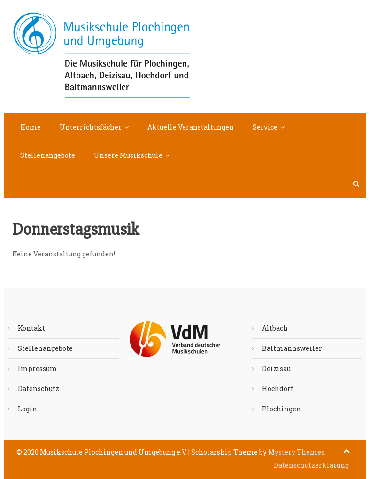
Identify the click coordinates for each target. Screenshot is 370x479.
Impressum (37, 368)
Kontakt (31, 328)
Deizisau (276, 368)
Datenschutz (38, 388)
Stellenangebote (47, 155)
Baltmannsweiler (292, 348)
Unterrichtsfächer (91, 127)
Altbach (275, 328)
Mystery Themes (296, 452)
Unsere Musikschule (128, 155)
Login (27, 408)
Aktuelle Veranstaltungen (190, 127)
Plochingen (281, 408)
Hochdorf (277, 388)
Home (30, 127)
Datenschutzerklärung (311, 465)
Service (265, 127)
